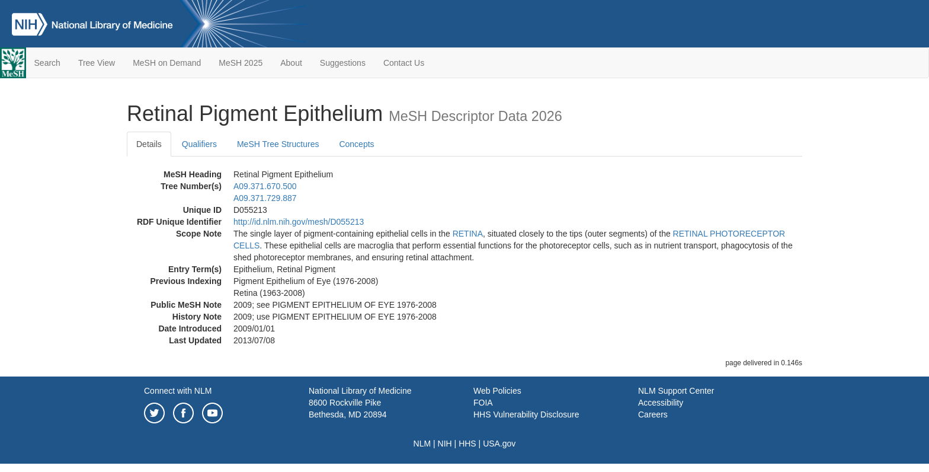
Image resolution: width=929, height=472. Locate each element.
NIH (445, 443)
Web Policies (497, 391)
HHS (467, 443)
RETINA (468, 233)
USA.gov (499, 443)
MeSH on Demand (167, 63)
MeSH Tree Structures (278, 144)
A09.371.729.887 (265, 198)
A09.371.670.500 (265, 186)
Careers (653, 414)
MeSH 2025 (240, 63)
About (291, 63)
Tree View (96, 63)
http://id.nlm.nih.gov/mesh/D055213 (298, 222)
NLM (422, 443)
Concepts (356, 144)
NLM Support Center (676, 391)
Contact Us (403, 63)
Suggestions (343, 63)
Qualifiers (199, 144)
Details (149, 144)
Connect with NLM (178, 391)
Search (47, 63)
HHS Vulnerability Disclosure (526, 414)
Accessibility (660, 402)
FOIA (483, 402)
